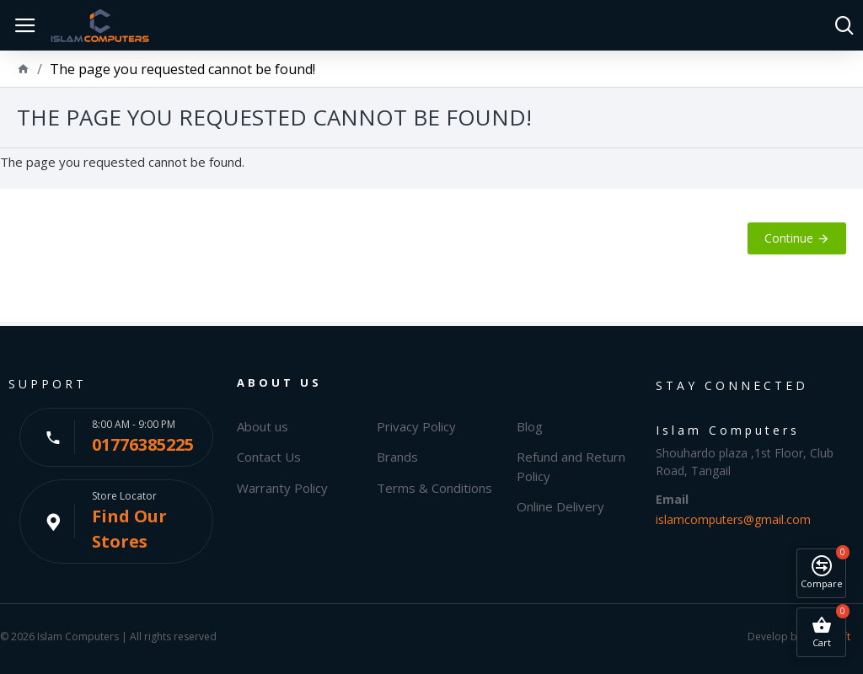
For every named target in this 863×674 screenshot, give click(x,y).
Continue (788, 238)
